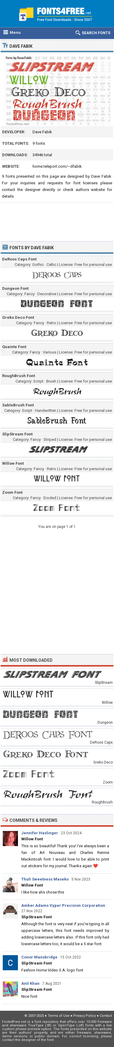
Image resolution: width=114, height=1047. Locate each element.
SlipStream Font (36, 917)
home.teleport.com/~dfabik (57, 166)
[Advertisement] (57, 219)
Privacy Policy (84, 1016)
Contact (106, 1016)
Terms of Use (59, 1016)
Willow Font (32, 839)
